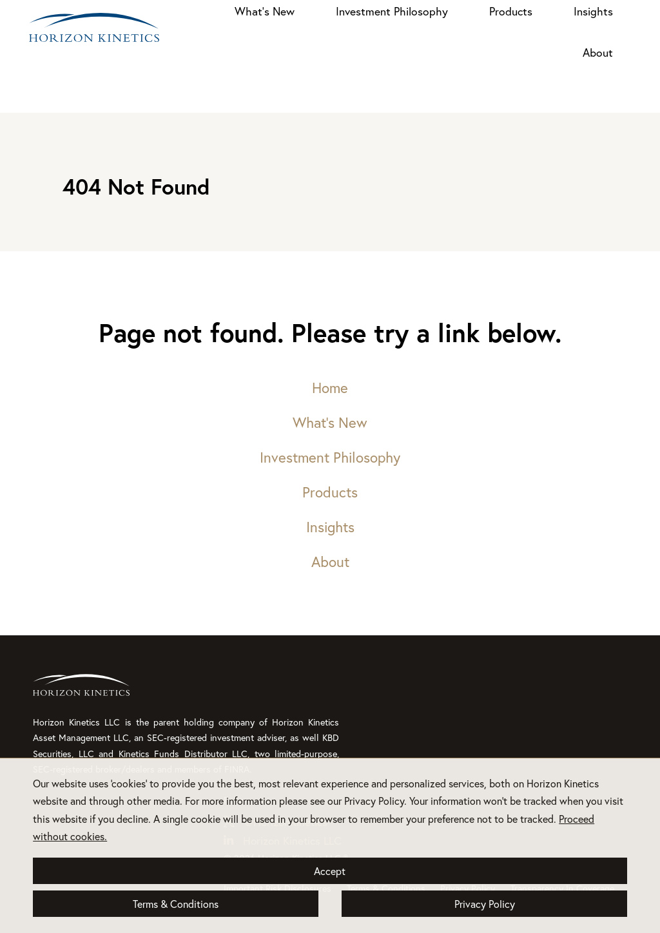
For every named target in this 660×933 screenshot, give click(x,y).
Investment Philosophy (392, 11)
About (598, 52)
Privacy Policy (484, 903)
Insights (593, 11)
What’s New (265, 11)
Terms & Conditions (175, 903)
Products (510, 11)
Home (330, 387)
